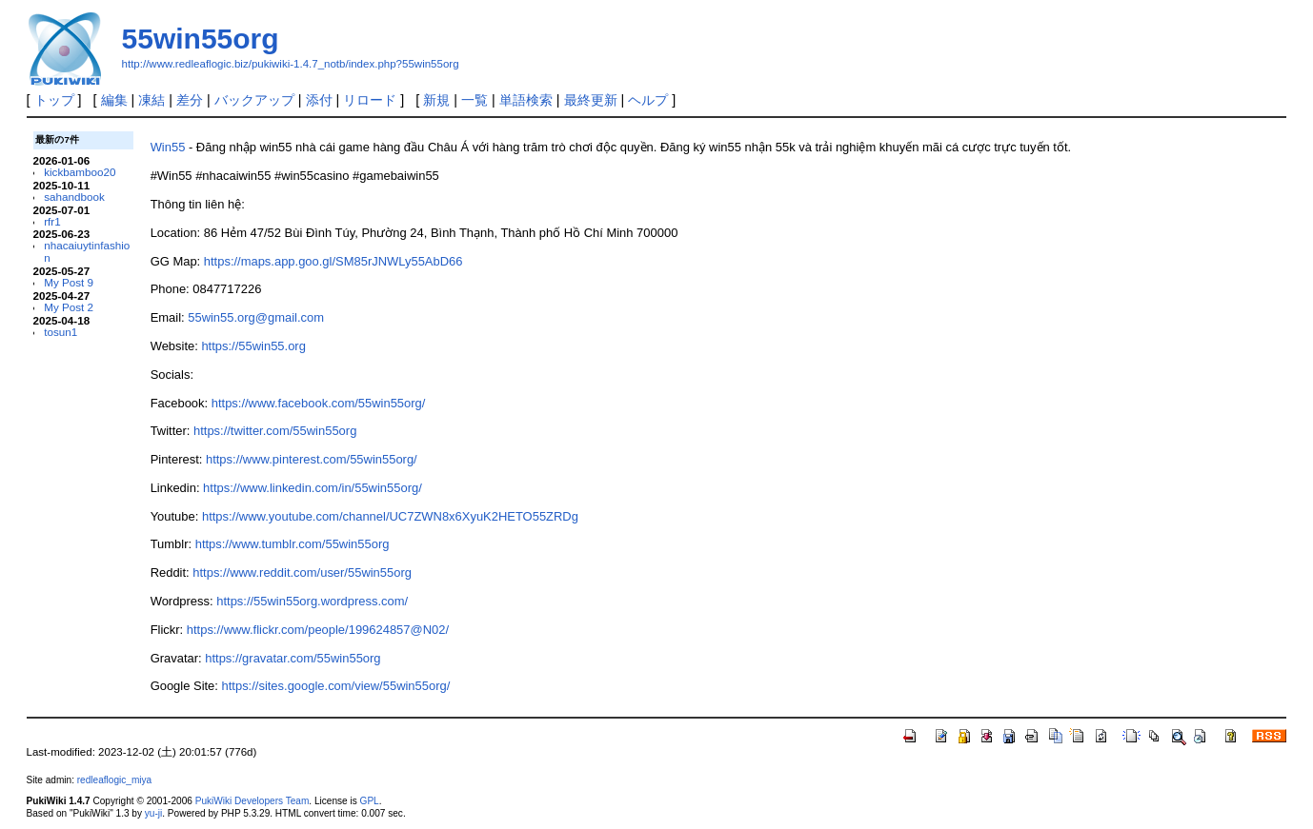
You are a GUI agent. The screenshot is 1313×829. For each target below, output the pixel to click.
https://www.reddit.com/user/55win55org (302, 572)
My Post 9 (68, 282)
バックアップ (254, 100)
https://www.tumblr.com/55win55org (292, 544)
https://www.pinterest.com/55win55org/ (311, 459)
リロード (369, 100)
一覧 (474, 100)
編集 (114, 100)
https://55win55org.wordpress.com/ (312, 601)
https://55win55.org (253, 346)
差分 (189, 100)
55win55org (200, 38)
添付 (319, 100)
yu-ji (153, 813)
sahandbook (74, 196)
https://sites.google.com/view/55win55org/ (336, 686)
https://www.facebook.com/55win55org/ (319, 403)
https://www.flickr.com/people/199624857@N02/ (318, 629)
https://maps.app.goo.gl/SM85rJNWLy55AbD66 (333, 261)
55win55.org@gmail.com (256, 317)
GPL (369, 801)
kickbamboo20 (79, 172)
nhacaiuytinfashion (87, 251)
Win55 (168, 147)
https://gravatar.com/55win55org (292, 658)
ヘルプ (648, 100)
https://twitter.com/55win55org (274, 431)
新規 (436, 100)
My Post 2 (68, 307)
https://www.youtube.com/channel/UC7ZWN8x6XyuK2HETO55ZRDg (390, 516)
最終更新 (590, 100)
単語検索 (526, 100)
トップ (54, 100)
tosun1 (60, 332)
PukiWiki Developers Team (252, 801)
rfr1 (52, 221)
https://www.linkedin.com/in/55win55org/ (312, 488)
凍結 (151, 100)
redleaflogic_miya (114, 780)
